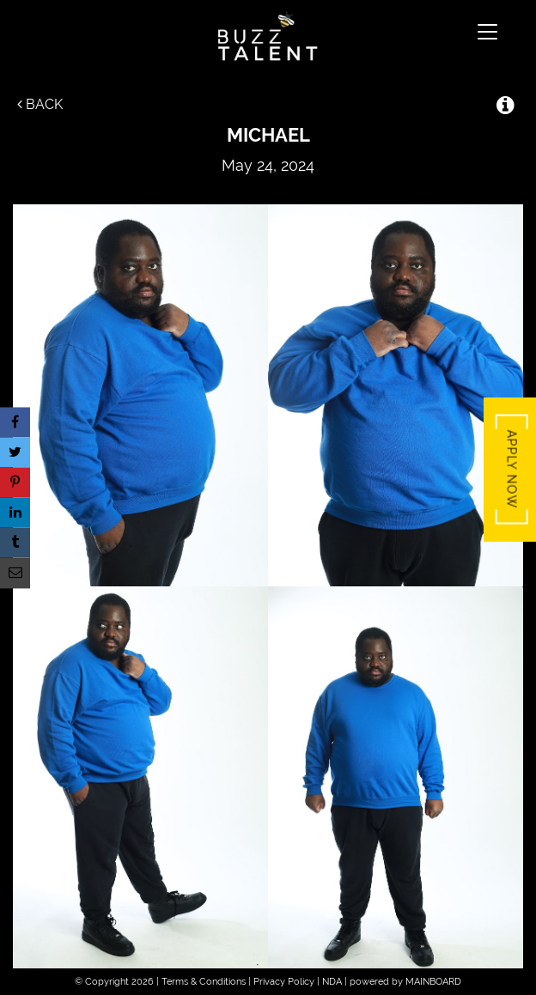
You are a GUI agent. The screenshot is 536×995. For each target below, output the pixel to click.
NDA (332, 981)
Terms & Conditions (203, 981)
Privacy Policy (283, 981)
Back (40, 104)
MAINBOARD (433, 981)
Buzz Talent (268, 36)
